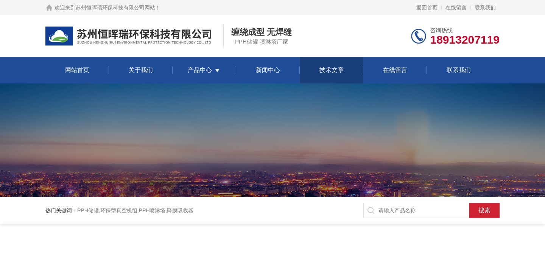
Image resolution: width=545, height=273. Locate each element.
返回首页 (427, 8)
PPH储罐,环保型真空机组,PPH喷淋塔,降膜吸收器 (135, 210)
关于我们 (141, 70)
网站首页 (77, 70)
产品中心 (200, 70)
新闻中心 (268, 70)
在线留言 (456, 8)
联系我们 (485, 8)
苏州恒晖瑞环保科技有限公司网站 (115, 8)
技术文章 (331, 70)
